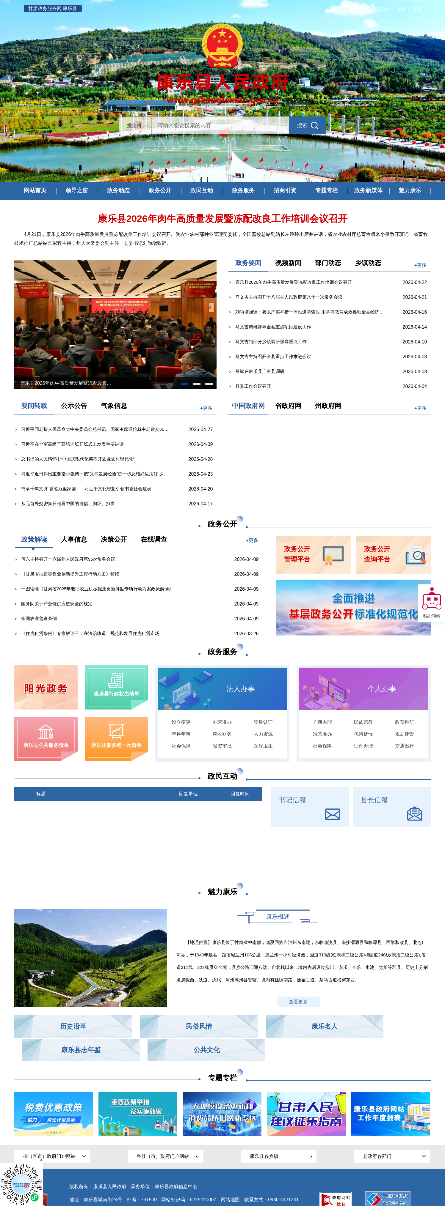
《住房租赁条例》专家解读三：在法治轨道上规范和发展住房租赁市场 (90, 633)
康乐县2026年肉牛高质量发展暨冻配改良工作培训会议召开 (293, 282)
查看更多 (298, 1001)
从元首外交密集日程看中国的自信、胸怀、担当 (68, 503)
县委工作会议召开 (253, 386)
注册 (417, 9)
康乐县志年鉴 (307, 1026)
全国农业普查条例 (39, 618)
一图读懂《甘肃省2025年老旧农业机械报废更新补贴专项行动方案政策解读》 (97, 589)
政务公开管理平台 (298, 555)
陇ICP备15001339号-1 (93, 1189)
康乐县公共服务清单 (46, 748)
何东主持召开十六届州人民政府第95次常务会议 (68, 559)
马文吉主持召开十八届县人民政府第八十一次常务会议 (288, 297)
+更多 (420, 264)
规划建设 (404, 735)
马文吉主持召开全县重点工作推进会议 (273, 356)
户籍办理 (322, 723)
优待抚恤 (363, 735)
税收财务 (222, 735)
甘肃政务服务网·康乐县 (55, 8)
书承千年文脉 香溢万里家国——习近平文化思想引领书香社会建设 (86, 488)
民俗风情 (137, 1026)
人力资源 (263, 735)
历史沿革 (53, 1026)
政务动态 (118, 190)
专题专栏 (327, 190)
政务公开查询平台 (378, 555)
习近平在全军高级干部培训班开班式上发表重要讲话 (72, 444)
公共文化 (392, 1026)
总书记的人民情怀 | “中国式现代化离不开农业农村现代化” (78, 459)
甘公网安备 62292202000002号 (158, 1190)
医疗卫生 (263, 747)
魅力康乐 (410, 190)
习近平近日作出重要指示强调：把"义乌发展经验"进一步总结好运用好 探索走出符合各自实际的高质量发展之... (101, 474)
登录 (401, 9)
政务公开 (160, 190)
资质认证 (263, 723)
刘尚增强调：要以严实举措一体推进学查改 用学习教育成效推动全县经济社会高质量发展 (315, 312)
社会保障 (181, 747)
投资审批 (222, 747)
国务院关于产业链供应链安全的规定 (57, 603)
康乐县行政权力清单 (116, 695)
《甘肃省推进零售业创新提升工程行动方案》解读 (70, 574)
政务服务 (243, 190)
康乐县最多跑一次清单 (116, 748)
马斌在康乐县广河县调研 (259, 371)
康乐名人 (222, 1026)
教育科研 (404, 723)
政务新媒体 (368, 190)
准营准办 (222, 723)
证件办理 (363, 747)
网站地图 (230, 1176)
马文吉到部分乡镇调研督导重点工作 (271, 341)
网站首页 (35, 190)
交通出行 (404, 747)
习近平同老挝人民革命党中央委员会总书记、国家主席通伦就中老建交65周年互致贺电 (101, 429)
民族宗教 (363, 723)
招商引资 (285, 190)
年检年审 (181, 735)
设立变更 (181, 723)
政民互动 (202, 190)
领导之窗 (77, 190)
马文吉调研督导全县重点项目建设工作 (273, 327)
